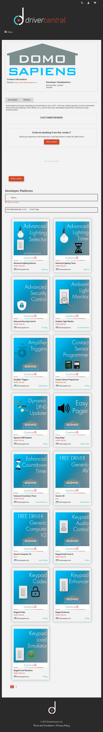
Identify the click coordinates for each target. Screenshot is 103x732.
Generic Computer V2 (22, 554)
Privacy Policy (63, 726)
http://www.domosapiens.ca (25, 82)
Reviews (27, 100)
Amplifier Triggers (21, 380)
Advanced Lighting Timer (65, 263)
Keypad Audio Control (64, 554)
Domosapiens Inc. (23, 270)
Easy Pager (60, 438)
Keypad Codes (19, 612)
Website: (10, 82)
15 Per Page (34, 209)
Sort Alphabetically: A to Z (16, 209)
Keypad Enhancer (62, 612)
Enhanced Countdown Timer (25, 496)
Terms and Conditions (43, 726)
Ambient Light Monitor (64, 321)
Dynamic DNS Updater (23, 438)
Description (12, 100)
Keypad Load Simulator (23, 671)
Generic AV (60, 496)
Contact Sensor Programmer (67, 380)
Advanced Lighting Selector (25, 263)
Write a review (51, 142)
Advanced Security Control (25, 321)
